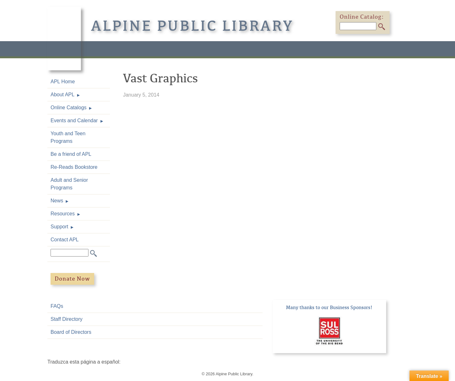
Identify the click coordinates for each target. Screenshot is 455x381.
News (57, 200)
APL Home (63, 81)
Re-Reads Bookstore (74, 167)
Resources (63, 213)
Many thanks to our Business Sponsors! (329, 307)
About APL (63, 94)
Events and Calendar (74, 120)
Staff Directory (66, 319)
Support (59, 226)
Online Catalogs (69, 107)
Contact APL (65, 239)
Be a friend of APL (71, 154)
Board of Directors (71, 332)
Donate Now (72, 279)
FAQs (57, 306)
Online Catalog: (362, 17)
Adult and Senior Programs (69, 183)
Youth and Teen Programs (68, 137)
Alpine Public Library (192, 26)
